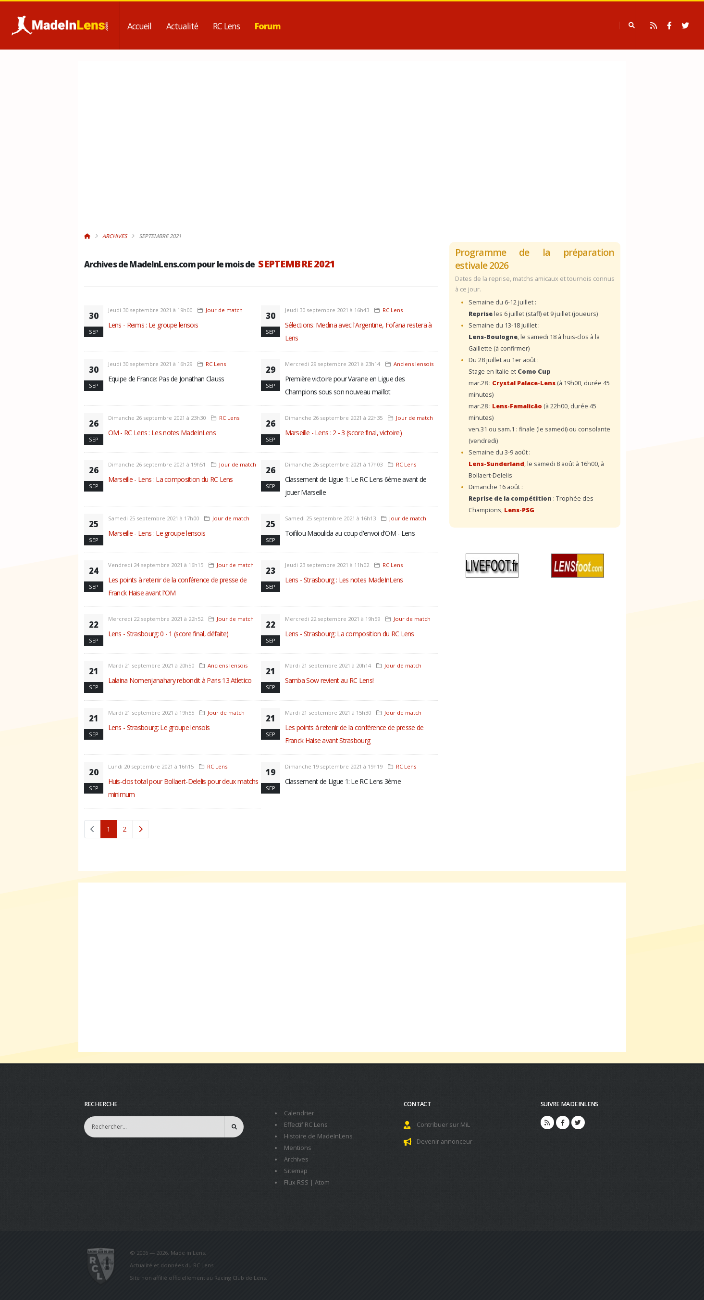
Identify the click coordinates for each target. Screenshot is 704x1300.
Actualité (182, 26)
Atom (322, 1182)
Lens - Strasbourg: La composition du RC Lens (349, 633)
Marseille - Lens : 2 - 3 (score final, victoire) (343, 432)
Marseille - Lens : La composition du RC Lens (170, 479)
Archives (114, 236)
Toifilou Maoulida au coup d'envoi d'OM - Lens (350, 533)
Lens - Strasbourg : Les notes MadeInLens (344, 579)
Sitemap (296, 1171)
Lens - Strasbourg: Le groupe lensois (159, 727)
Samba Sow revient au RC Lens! (329, 680)
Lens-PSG (519, 510)
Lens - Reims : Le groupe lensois (153, 324)
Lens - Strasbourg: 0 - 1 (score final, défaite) (168, 633)
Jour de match (224, 310)
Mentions (297, 1148)
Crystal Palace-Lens (524, 383)
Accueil (139, 26)
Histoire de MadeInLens (318, 1136)
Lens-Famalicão (517, 406)
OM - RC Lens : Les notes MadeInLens (162, 432)
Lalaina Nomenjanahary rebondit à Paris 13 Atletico (180, 680)
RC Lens (226, 26)
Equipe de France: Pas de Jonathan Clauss (166, 378)
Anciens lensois (413, 363)
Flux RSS (296, 1182)
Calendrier (299, 1113)
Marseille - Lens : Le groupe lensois (157, 533)
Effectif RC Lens (306, 1125)
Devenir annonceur (444, 1141)
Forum (268, 26)
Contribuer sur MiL (443, 1125)
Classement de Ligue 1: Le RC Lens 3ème (343, 781)
